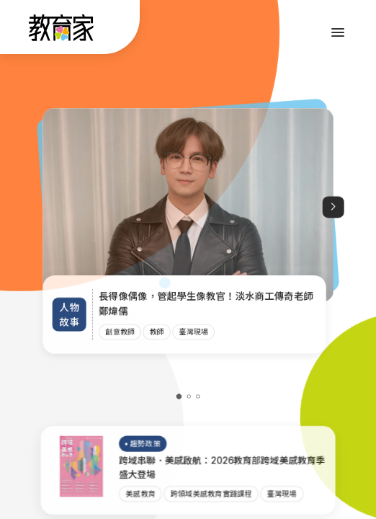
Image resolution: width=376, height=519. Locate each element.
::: (24, 29)
